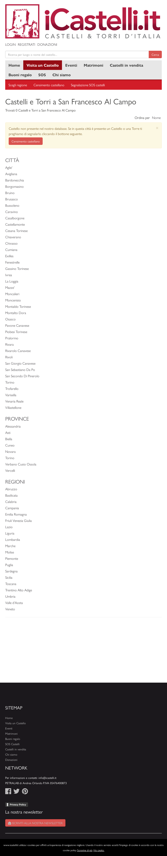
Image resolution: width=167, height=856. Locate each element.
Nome (156, 117)
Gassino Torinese (17, 268)
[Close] (157, 127)
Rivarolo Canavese (18, 350)
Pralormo (11, 337)
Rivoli (9, 356)
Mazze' (10, 287)
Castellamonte (15, 224)
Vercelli (10, 470)
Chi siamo (61, 74)
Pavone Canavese (17, 325)
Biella (8, 438)
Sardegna (11, 570)
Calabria (11, 501)
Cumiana (11, 249)
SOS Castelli (12, 744)
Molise (9, 552)
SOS (42, 74)
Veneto (10, 608)
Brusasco (11, 198)
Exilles (9, 255)
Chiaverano (13, 236)
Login (10, 44)
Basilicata (11, 495)
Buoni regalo (20, 74)
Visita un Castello (43, 65)
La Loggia (11, 281)
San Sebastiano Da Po (20, 369)
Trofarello (11, 388)
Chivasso (11, 243)
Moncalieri (12, 293)
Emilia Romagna (16, 514)
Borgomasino (14, 186)
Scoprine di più (84, 850)
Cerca (155, 54)
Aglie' (8, 167)
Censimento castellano (48, 84)
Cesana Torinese (16, 230)
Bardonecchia (14, 180)
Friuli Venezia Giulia (18, 520)
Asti (7, 432)
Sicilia (8, 577)
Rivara (9, 344)
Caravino (11, 211)
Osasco (10, 318)
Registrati (26, 44)
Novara (10, 451)
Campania (12, 507)
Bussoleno (12, 205)
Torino (9, 382)
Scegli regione (17, 84)
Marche (10, 545)
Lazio (9, 526)
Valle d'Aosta (14, 602)
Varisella (10, 394)
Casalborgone (14, 217)
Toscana (10, 583)
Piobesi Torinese (16, 331)
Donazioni (47, 44)
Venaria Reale (14, 401)
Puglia (9, 564)
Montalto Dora (15, 312)
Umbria (10, 596)
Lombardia (12, 539)
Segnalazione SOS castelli (88, 84)
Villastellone (13, 407)
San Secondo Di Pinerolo (22, 375)
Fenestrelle (12, 262)
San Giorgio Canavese (20, 363)
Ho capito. (99, 850)
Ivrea (8, 274)
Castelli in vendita (126, 65)
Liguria (9, 533)
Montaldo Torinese (18, 306)
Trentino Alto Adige (18, 589)
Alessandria (13, 426)
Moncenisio (13, 300)
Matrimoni (93, 65)
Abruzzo (11, 488)
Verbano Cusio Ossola (20, 464)
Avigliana (11, 173)
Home (14, 65)
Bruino (10, 192)
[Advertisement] (83, 652)
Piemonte (11, 558)
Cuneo (10, 445)
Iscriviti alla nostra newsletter (35, 823)
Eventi (71, 65)
